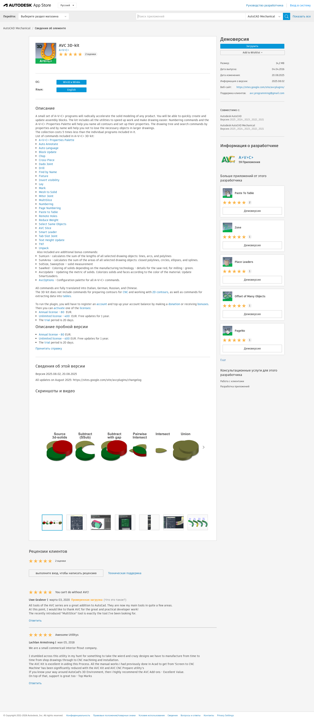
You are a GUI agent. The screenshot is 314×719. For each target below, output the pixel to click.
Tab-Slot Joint (48, 236)
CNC (125, 292)
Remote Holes (48, 216)
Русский (67, 5)
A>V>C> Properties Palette (56, 140)
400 (67, 316)
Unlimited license (50, 316)
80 (62, 312)
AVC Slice (45, 228)
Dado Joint (46, 164)
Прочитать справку (48, 348)
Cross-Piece (46, 160)
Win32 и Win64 (71, 82)
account (102, 304)
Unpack (44, 248)
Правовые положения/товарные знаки (114, 715)
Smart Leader (48, 232)
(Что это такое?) (115, 600)
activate (59, 308)
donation (174, 304)
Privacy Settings (225, 715)
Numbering (46, 204)
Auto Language (48, 148)
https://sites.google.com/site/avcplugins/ (260, 87)
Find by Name (48, 172)
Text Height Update (51, 240)
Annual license (48, 312)
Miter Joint (46, 196)
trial (47, 320)
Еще (223, 360)
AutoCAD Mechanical (16, 28)
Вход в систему (300, 5)
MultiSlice (45, 200)
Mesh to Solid (48, 192)
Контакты (209, 715)
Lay (41, 184)
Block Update (47, 152)
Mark (42, 188)
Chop (42, 156)
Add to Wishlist (253, 52)
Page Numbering (50, 208)
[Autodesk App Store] (27, 5)
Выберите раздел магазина (39, 16)
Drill (41, 168)
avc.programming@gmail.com (267, 93)
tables (67, 296)
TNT (41, 244)
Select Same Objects (52, 224)
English (71, 89)
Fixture (43, 176)
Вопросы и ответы (191, 715)
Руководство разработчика (264, 5)
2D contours (160, 292)
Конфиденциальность (78, 715)
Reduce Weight (48, 220)
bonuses (202, 304)
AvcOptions (46, 280)
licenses (85, 308)
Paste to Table (48, 212)
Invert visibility (49, 180)
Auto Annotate (48, 144)
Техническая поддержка (124, 573)
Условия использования (152, 715)
